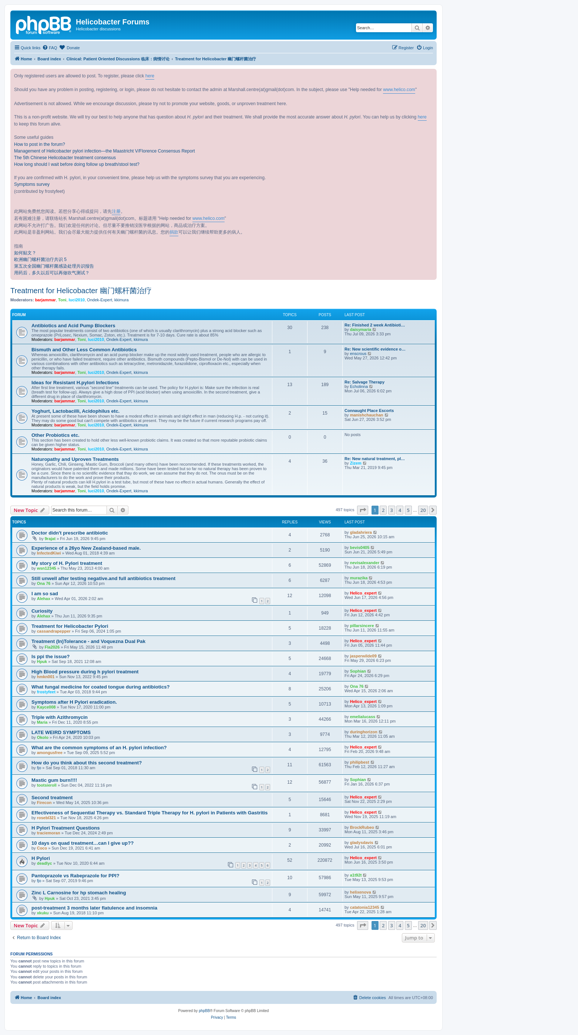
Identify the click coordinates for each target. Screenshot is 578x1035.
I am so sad (44, 593)
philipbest (359, 762)
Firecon (44, 802)
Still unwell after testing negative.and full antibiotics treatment (103, 578)
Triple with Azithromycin (59, 717)
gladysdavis (361, 842)
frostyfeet (46, 692)
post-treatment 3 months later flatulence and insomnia (94, 908)
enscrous (358, 353)
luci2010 (77, 300)
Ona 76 (44, 583)
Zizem (356, 463)
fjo (39, 768)
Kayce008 (46, 707)
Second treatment (52, 797)
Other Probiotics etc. (55, 435)
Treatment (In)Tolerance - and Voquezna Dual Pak (88, 641)
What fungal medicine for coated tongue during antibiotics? (100, 687)
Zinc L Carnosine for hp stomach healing (78, 892)
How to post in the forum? (39, 144)
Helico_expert (363, 593)
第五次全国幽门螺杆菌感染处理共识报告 (54, 266)
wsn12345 (46, 568)
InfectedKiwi (49, 553)
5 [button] (408, 510)
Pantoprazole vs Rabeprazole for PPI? (75, 875)
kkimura (121, 300)
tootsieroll (47, 785)
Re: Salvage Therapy (364, 382)
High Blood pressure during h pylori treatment (84, 671)
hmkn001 (46, 676)
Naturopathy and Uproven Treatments (75, 459)
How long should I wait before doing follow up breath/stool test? (77, 164)
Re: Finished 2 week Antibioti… (375, 325)
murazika (359, 578)
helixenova (360, 892)
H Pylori (40, 858)
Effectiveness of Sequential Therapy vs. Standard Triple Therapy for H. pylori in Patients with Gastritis (149, 812)
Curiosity (42, 611)
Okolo (42, 737)
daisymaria (360, 329)
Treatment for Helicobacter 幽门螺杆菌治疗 (81, 291)
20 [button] (423, 510)
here (149, 75)
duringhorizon (363, 732)
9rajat (50, 538)
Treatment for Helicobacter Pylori (69, 626)
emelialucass (363, 716)
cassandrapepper (54, 631)
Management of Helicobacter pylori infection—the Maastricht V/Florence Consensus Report (104, 151)
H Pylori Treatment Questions (65, 828)
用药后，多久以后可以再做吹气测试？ (52, 272)
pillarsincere (362, 625)
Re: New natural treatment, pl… (375, 458)
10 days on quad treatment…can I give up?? (82, 843)
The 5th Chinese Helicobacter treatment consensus (65, 157)
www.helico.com (399, 89)
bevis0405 (360, 547)
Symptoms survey (32, 184)
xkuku (43, 913)
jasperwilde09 (363, 656)
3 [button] (391, 510)
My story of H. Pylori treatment (66, 563)
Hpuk (42, 661)
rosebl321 (46, 817)
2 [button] (383, 510)
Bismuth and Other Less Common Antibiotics (84, 349)
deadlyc (44, 863)
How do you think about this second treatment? (86, 763)
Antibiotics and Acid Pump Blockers (73, 325)
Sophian (358, 671)
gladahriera (361, 532)
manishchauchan (366, 415)
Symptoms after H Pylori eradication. (74, 702)
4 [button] (400, 510)
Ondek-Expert (99, 300)
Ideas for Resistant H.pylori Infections (75, 382)
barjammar (45, 300)
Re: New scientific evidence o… (375, 349)
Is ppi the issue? (50, 656)
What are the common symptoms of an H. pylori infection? (99, 747)
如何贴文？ (25, 252)
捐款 (173, 232)
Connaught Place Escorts (369, 410)
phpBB (204, 1011)
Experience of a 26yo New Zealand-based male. (86, 548)
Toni (62, 300)
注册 (116, 211)
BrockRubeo (362, 827)
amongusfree (50, 752)
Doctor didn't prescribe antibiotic (69, 533)
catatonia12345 (364, 907)
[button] (362, 510)
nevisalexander (365, 562)
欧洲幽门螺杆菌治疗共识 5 (40, 259)
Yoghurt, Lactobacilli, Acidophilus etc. (75, 411)
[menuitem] (49, 47)
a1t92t (356, 875)
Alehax (43, 598)
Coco (42, 848)
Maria (42, 722)
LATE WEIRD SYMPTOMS (61, 732)
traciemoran (48, 833)
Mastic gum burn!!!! (54, 780)
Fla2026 (52, 647)
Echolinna (359, 386)
